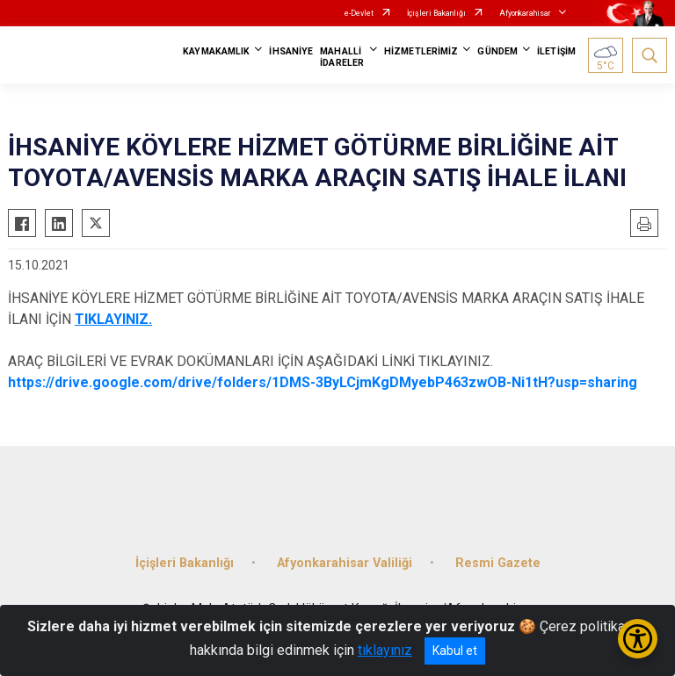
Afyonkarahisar (525, 13)
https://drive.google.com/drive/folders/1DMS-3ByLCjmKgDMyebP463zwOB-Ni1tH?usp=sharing (322, 382)
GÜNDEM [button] (497, 51)
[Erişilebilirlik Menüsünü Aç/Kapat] (637, 638)
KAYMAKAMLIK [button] (216, 51)
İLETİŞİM (556, 51)
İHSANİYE (291, 51)
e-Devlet (359, 13)
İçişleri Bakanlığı (436, 13)
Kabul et (454, 651)
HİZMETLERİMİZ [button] (421, 51)
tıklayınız (385, 650)
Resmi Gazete (498, 563)
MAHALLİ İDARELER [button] (342, 57)
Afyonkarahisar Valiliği (344, 563)
